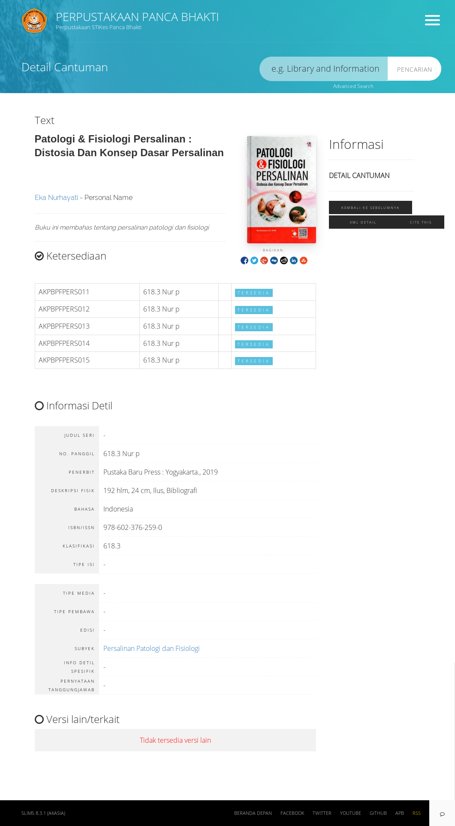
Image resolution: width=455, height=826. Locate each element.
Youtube (350, 813)
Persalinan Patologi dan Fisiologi (151, 648)
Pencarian (414, 69)
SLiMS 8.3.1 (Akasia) (43, 813)
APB (399, 813)
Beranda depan (253, 813)
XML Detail (363, 222)
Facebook (292, 813)
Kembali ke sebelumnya (370, 207)
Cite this (421, 222)
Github (378, 813)
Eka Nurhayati (56, 198)
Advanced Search (353, 86)
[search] (323, 69)
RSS (417, 813)
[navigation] (442, 813)
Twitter (322, 813)
